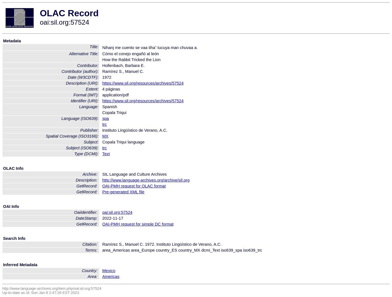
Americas (110, 276)
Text (106, 154)
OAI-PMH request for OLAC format (134, 186)
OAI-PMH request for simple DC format (138, 224)
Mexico (108, 270)
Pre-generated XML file (123, 192)
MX (105, 136)
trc (104, 124)
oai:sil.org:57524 (117, 212)
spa (105, 118)
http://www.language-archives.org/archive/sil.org (146, 180)
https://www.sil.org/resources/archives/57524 (143, 83)
